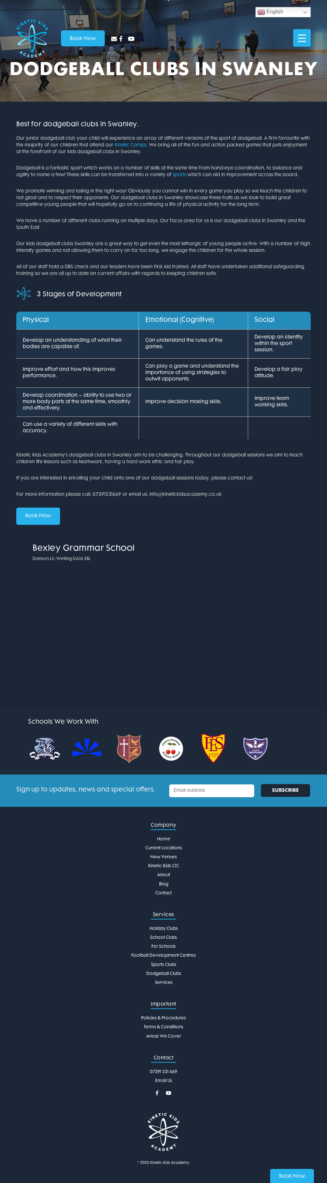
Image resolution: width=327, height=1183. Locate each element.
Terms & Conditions (163, 1027)
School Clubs (163, 938)
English (270, 12)
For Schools (163, 947)
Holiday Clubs (163, 929)
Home (163, 839)
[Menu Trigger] (302, 38)
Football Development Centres (163, 955)
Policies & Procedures (163, 1018)
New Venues (163, 857)
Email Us (163, 1081)
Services (163, 983)
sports (179, 175)
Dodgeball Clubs (163, 974)
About (163, 875)
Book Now (38, 516)
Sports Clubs (163, 965)
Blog (163, 884)
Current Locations (163, 848)
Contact (163, 893)
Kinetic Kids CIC (163, 866)
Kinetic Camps (130, 145)
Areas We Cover (163, 1036)
